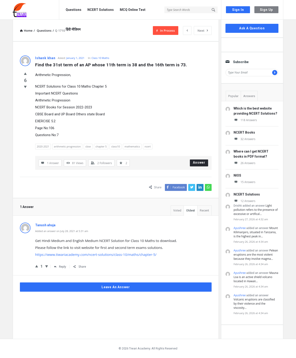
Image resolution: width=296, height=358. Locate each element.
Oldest (190, 210)
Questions (73, 10)
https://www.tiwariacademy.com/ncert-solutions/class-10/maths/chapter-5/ (96, 254)
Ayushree (240, 228)
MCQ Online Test (132, 10)
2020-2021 (43, 146)
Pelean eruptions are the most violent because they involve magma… (256, 254)
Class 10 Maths (100, 58)
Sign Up (266, 10)
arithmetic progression (67, 146)
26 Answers (244, 163)
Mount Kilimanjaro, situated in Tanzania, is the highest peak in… (256, 232)
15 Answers (244, 182)
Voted (177, 210)
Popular (233, 96)
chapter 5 (101, 146)
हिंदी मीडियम (73, 29)
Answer (199, 162)
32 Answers (244, 139)
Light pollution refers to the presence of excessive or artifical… (256, 210)
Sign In (238, 10)
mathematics (132, 146)
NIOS (237, 175)
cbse (88, 146)
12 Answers (244, 201)
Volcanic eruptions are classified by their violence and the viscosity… (254, 303)
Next (202, 30)
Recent (204, 210)
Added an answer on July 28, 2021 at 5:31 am (61, 231)
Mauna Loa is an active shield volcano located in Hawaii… (256, 277)
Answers (249, 96)
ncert (148, 146)
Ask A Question (252, 28)
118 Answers (245, 120)
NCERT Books (244, 132)
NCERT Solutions (100, 10)
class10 (115, 146)
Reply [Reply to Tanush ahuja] (60, 267)
